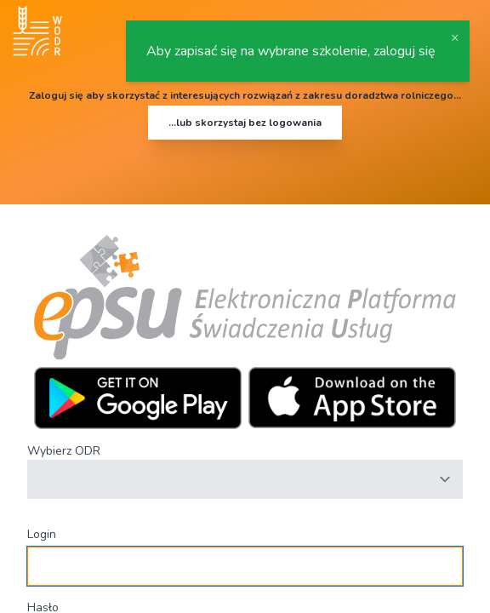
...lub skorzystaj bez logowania (245, 122)
